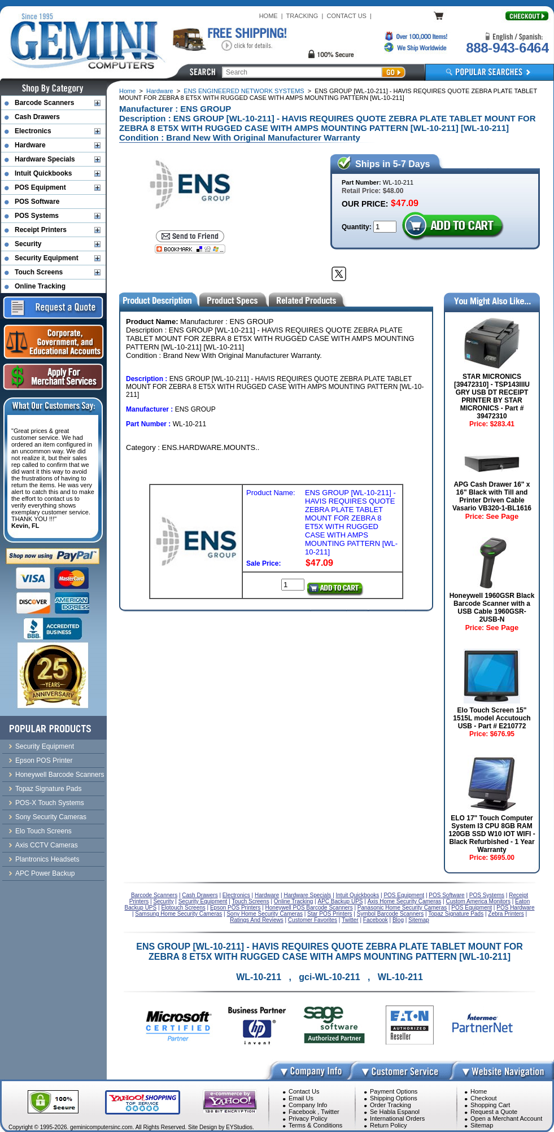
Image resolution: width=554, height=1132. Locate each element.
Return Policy (388, 1125)
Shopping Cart (490, 1105)
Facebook (302, 1111)
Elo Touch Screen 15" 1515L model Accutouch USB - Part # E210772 (491, 718)
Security (28, 244)
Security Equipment (46, 258)
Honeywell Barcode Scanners (59, 775)
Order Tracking (390, 1105)
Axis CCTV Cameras (46, 845)
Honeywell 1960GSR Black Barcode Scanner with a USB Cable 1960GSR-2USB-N (492, 607)
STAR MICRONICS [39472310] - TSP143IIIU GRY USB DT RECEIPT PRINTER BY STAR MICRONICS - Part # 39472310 (492, 396)
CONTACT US (346, 15)
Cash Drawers (37, 117)
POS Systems (37, 216)
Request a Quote (493, 1111)
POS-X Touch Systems (49, 803)
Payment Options (393, 1091)
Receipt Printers (41, 230)
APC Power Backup (45, 873)
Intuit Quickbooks (43, 173)
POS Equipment (40, 187)
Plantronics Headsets (47, 859)
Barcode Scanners (44, 103)
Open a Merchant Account (506, 1118)
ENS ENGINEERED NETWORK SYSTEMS (244, 91)
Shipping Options (393, 1098)
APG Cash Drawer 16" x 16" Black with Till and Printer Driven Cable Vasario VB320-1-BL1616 (491, 496)
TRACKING (302, 15)
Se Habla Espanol (395, 1111)
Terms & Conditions (315, 1125)
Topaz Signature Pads (48, 789)
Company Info (308, 1105)
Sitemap (481, 1125)
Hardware (159, 91)
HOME (268, 15)
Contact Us (304, 1091)
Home (127, 91)
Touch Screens (39, 272)
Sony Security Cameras (50, 817)
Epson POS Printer (43, 760)
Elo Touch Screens (43, 831)
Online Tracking (40, 286)
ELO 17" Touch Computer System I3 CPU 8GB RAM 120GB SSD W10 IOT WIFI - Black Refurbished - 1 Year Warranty (491, 834)
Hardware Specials (45, 159)
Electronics (33, 131)
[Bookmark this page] (190, 249)
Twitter (330, 1111)
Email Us (301, 1098)
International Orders (397, 1118)
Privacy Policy (308, 1118)
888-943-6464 (507, 47)
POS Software (37, 202)
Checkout (483, 1098)
